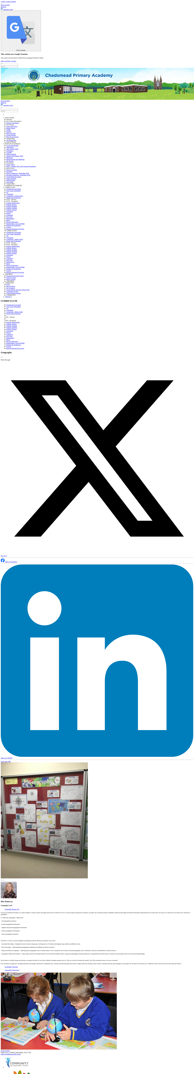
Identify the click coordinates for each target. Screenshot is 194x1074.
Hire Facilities (10, 286)
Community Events (12, 291)
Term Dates (9, 182)
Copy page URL (6, 761)
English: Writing (11, 210)
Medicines (9, 158)
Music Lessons (11, 279)
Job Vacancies (10, 288)
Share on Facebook (9, 562)
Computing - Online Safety (14, 196)
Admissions (10, 147)
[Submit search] (1, 63)
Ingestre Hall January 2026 (14, 156)
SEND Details (10, 180)
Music (8, 220)
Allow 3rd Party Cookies (8, 61)
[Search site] (9, 67)
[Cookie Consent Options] (8, 1)
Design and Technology (13, 198)
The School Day (11, 140)
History (8, 213)
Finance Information (12, 123)
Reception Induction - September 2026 (18, 175)
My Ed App (10, 161)
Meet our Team (11, 133)
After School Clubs (12, 149)
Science (8, 227)
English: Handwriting (13, 203)
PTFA (8, 284)
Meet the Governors (12, 137)
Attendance (9, 151)
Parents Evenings (11, 170)
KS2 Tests (9, 217)
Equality (8, 131)
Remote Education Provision (15, 229)
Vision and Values (11, 126)
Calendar (9, 152)
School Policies (11, 135)
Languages (9, 215)
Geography (9, 211)
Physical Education (12, 222)
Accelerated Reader (12, 145)
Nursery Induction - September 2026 (17, 173)
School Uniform (11, 178)
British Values (10, 128)
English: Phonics (11, 204)
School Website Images (13, 293)
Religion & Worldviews (13, 225)
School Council (11, 277)
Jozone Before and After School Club (17, 290)
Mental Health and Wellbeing (15, 159)
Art (7, 192)
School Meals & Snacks (13, 177)
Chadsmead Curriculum (13, 189)
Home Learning (11, 154)
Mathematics (10, 218)
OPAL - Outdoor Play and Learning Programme (21, 166)
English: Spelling (11, 208)
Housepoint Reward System (15, 276)
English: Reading (11, 206)
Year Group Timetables (13, 191)
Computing (9, 194)
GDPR (8, 130)
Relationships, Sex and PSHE (15, 224)
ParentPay (9, 171)
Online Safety (10, 164)
